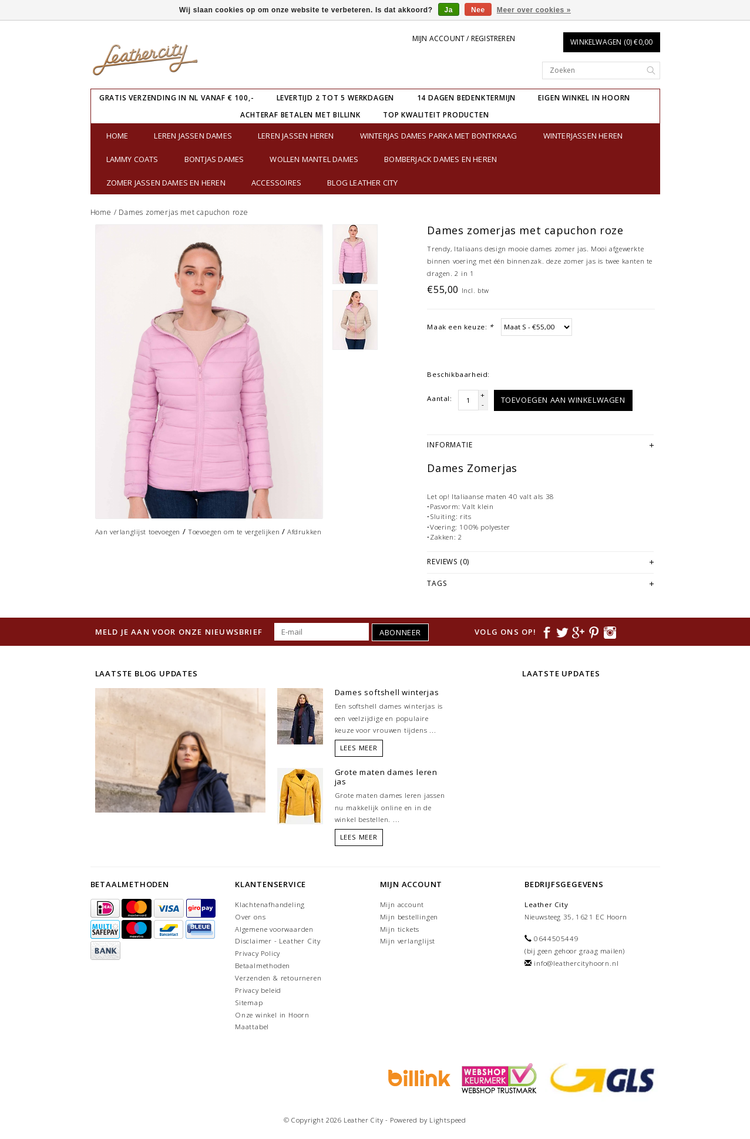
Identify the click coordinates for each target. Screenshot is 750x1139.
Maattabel (252, 1026)
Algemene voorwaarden (274, 929)
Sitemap (249, 1002)
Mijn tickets (400, 929)
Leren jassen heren (296, 135)
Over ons (250, 916)
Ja (449, 10)
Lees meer (359, 747)
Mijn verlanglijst (408, 940)
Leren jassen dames (193, 135)
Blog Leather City (362, 182)
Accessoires (276, 182)
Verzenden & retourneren (278, 977)
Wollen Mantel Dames (314, 159)
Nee (478, 10)
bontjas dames (214, 159)
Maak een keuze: (460, 326)
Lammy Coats (132, 159)
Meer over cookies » (534, 10)
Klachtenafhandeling (270, 904)
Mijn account (402, 904)
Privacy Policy (257, 953)
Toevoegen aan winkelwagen (563, 400)
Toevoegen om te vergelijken (234, 531)
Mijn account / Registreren (463, 38)
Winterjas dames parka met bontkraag (438, 135)
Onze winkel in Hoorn (272, 1014)
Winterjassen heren (583, 135)
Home (117, 135)
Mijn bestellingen (409, 916)
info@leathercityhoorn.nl (576, 963)
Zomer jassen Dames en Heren (166, 182)
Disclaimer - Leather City (278, 940)
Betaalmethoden (262, 965)
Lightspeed (447, 1120)
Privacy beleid (258, 990)
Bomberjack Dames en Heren (440, 159)
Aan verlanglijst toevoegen (138, 531)
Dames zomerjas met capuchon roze (183, 212)
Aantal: (439, 398)
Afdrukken (304, 531)
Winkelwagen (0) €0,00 (611, 42)
